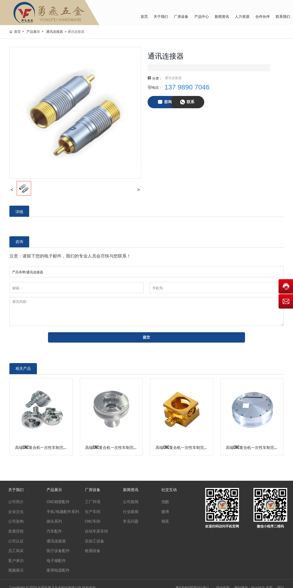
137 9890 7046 (187, 87)
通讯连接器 (54, 32)
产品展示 (33, 32)
